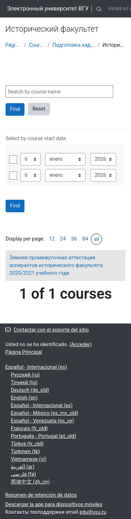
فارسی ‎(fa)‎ (23, 474)
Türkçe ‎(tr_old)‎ (27, 444)
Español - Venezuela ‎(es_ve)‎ (42, 421)
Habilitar (13, 159)
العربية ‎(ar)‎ (23, 467)
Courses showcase (37, 45)
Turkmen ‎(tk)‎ (25, 451)
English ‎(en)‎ (24, 398)
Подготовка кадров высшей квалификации (73, 45)
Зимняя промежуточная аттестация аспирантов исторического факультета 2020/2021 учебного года (56, 265)
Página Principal (13, 45)
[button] (99, 8)
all (96, 239)
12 (51, 239)
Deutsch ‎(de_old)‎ (30, 390)
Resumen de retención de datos (41, 495)
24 (63, 239)
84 (85, 239)
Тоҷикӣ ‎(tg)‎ (24, 382)
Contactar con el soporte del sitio (47, 330)
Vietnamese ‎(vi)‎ (28, 459)
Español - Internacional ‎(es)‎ (36, 367)
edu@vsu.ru (92, 512)
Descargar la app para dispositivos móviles (53, 504)
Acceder (80, 344)
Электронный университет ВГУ (48, 8)
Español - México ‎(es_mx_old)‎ (44, 413)
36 (74, 239)
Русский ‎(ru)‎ (25, 375)
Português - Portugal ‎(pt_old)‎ (43, 436)
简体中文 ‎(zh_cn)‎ (30, 482)
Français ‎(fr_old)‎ (29, 428)
